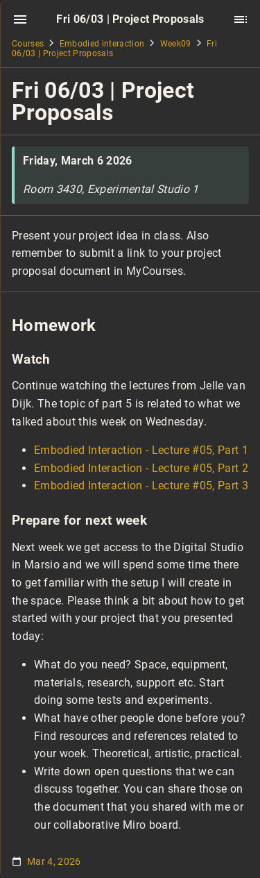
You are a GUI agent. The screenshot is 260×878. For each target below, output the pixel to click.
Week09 (175, 44)
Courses (28, 44)
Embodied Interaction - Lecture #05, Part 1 (141, 450)
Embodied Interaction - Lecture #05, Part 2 (141, 468)
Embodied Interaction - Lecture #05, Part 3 (141, 485)
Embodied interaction (102, 44)
